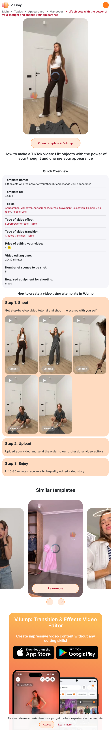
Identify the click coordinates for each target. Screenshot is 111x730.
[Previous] (49, 601)
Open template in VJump (55, 143)
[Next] (61, 601)
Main (5, 11)
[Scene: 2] (55, 344)
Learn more (65, 724)
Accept (47, 724)
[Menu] (106, 5)
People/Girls (19, 211)
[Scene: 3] (89, 344)
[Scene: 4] (21, 404)
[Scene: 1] (21, 344)
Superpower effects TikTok (21, 223)
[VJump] (12, 5)
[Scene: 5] (55, 404)
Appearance (36, 11)
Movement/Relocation (72, 207)
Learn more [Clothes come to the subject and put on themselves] (55, 588)
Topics (18, 11)
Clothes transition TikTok (19, 235)
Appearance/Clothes (45, 207)
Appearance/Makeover (18, 207)
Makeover (56, 11)
